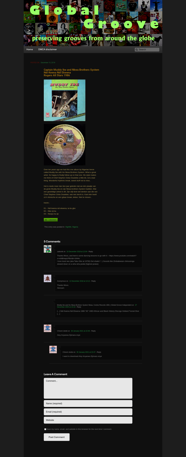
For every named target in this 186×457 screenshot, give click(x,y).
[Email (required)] (88, 412)
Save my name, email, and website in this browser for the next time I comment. (79, 430)
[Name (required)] (88, 404)
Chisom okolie (62, 331)
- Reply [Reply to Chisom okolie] (92, 331)
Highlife (68, 227)
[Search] (147, 50)
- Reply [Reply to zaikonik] (90, 252)
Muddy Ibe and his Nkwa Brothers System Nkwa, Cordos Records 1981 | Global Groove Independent (94, 306)
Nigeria (75, 227)
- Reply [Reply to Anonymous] (93, 282)
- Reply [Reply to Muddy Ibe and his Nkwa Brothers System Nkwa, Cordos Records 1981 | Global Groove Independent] (78, 307)
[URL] (88, 420)
